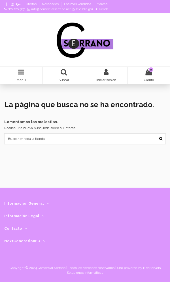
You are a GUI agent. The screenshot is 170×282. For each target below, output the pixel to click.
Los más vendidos (78, 4)
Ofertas (31, 4)
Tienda (102, 9)
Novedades (51, 4)
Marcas (102, 4)
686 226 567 (14, 9)
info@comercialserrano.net (49, 9)
